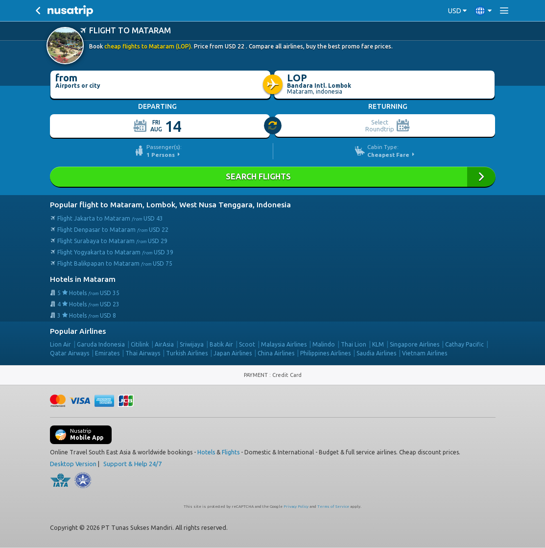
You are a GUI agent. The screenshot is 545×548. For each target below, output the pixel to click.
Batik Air (221, 344)
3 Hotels (86, 315)
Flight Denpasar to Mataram (112, 229)
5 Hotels (88, 293)
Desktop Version (73, 463)
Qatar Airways (69, 353)
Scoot (247, 344)
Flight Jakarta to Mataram (110, 218)
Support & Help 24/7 (132, 463)
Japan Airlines (232, 353)
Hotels (206, 452)
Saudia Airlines (376, 353)
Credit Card (287, 375)
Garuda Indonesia (101, 344)
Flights (230, 452)
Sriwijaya (192, 344)
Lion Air (60, 344)
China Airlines (276, 353)
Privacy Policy (296, 506)
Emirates (107, 353)
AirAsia (164, 344)
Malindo (323, 344)
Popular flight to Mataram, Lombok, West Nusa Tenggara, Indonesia (170, 204)
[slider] (273, 126)
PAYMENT (256, 375)
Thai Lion (353, 344)
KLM (378, 344)
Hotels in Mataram (83, 279)
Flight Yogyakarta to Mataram (115, 252)
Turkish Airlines (187, 353)
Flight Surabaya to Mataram (112, 241)
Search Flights (273, 177)
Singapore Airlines (414, 344)
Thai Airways (142, 353)
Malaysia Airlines (284, 344)
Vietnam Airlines (424, 353)
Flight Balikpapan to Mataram (114, 263)
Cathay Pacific (464, 344)
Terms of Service (333, 506)
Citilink (140, 344)
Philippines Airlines (325, 353)
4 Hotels (88, 304)
